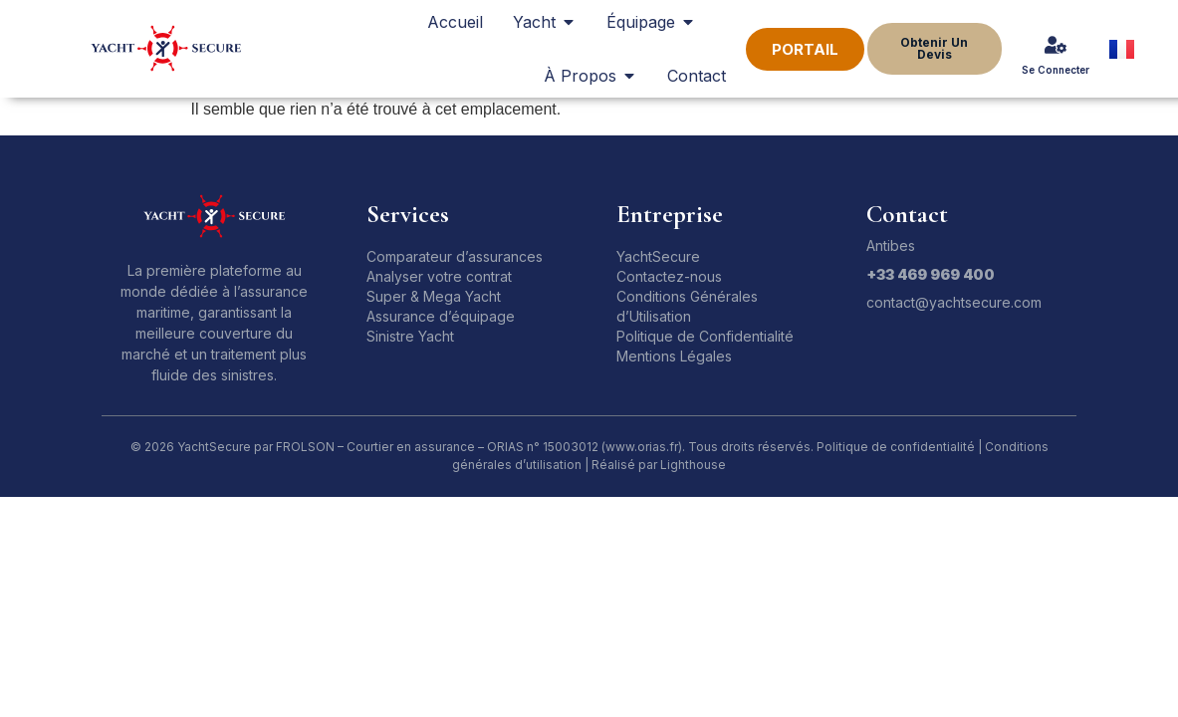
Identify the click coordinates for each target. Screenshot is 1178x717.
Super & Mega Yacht (433, 296)
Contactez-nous (669, 276)
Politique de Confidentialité (705, 336)
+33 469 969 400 (930, 274)
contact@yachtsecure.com (954, 302)
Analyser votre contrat (439, 276)
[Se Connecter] (1055, 45)
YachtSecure (658, 256)
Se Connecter (1055, 70)
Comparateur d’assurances (454, 256)
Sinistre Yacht (410, 336)
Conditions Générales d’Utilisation (687, 306)
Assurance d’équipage (440, 316)
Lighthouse (693, 464)
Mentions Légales (674, 356)
